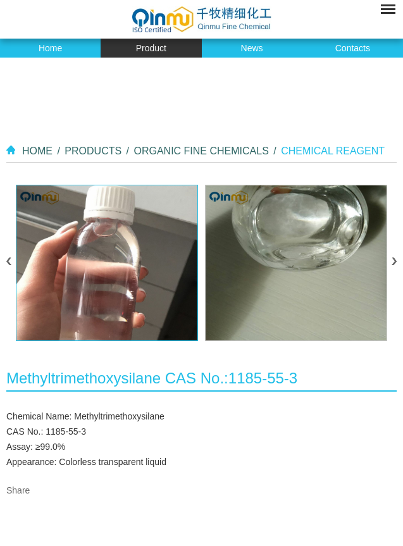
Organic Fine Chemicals (200, 151)
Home (50, 48)
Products (93, 151)
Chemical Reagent (333, 151)
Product (151, 48)
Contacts (352, 48)
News (252, 48)
